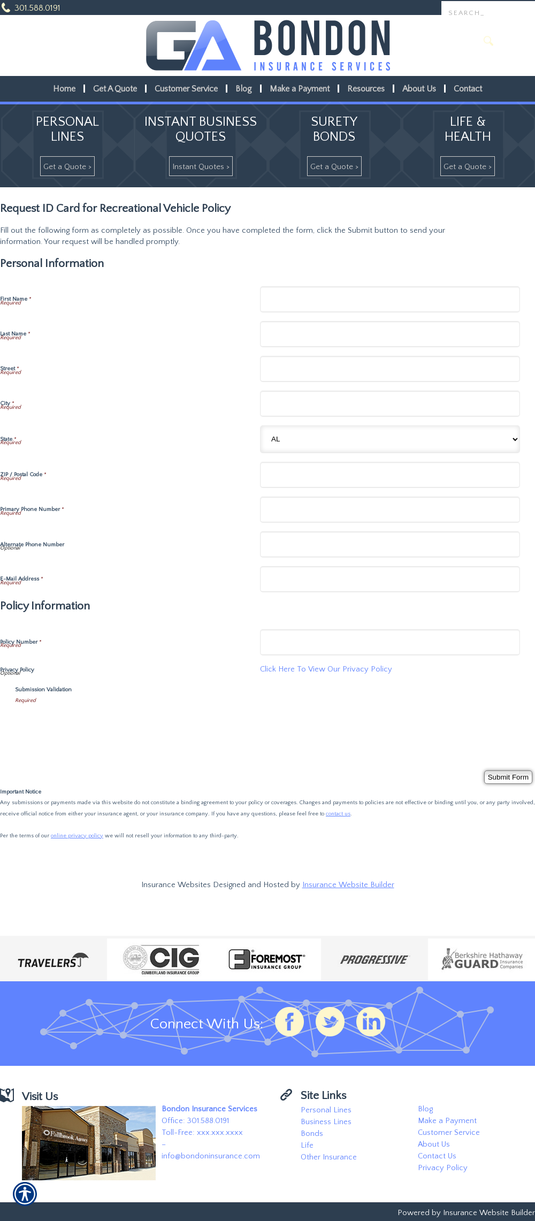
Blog (425, 1109)
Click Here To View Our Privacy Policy (326, 669)
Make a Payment (447, 1121)
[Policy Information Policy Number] (390, 642)
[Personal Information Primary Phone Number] (390, 510)
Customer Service (449, 1132)
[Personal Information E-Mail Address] (390, 579)
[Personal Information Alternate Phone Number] (390, 544)
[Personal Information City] (390, 404)
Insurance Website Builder (348, 885)
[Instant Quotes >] (201, 166)
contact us (338, 814)
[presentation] (96, 727)
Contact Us (437, 1156)
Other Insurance (329, 1157)
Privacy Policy (443, 1168)
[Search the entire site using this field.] (488, 13)
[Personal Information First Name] (390, 299)
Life (307, 1145)
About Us (434, 1144)
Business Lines (326, 1122)
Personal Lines (326, 1110)
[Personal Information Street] (390, 369)
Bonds (312, 1134)
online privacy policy (77, 836)
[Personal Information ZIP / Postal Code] (390, 475)
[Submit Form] (508, 777)
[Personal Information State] (390, 439)
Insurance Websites (176, 885)
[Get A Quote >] (67, 166)
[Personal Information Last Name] (390, 334)
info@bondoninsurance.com (211, 1156)
